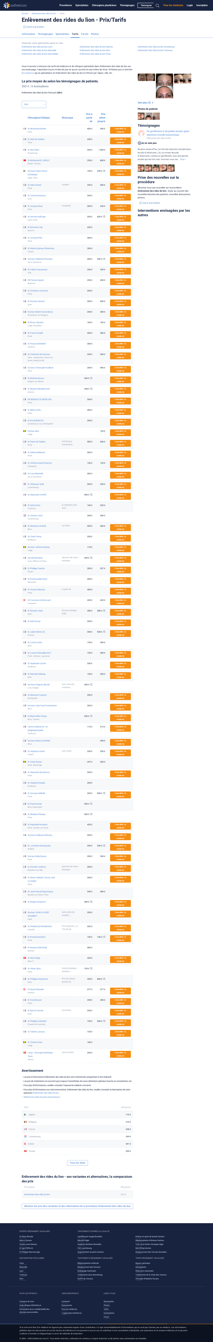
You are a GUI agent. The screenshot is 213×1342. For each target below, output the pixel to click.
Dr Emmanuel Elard (36, 937)
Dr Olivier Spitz (34, 968)
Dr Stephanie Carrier (37, 663)
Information (28, 34)
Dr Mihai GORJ (34, 410)
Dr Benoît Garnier (35, 1010)
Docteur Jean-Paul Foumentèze (42, 705)
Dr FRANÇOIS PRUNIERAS (40, 926)
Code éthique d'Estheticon (30, 1305)
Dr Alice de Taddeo (36, 139)
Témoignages (127, 5)
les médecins (28, 73)
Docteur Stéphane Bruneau (40, 259)
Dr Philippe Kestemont (38, 979)
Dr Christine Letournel (38, 290)
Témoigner (146, 5)
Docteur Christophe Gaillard (40, 367)
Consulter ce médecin (120, 130)
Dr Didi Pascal (34, 621)
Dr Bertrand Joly (35, 227)
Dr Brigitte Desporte (37, 902)
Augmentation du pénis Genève (90, 1252)
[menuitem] (66, 5)
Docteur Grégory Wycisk (39, 684)
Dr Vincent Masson (36, 589)
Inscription (202, 5)
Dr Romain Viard (35, 610)
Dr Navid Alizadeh (36, 989)
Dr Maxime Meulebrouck (39, 389)
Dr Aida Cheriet (34, 185)
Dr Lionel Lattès (35, 642)
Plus (183, 159)
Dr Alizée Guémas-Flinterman (41, 248)
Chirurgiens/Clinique (39, 117)
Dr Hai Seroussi (35, 1000)
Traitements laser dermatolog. (90, 1275)
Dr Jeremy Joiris (35, 515)
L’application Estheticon (72, 1313)
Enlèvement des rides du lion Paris (95, 54)
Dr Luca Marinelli (35, 473)
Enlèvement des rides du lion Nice (95, 50)
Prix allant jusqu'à (101, 118)
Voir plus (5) (145, 102)
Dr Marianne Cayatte (37, 695)
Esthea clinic (33, 431)
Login (190, 5)
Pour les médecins (173, 5)
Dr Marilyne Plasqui (36, 814)
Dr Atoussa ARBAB (36, 793)
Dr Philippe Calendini (37, 1021)
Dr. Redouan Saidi (36, 484)
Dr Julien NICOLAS (36, 632)
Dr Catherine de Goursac (39, 354)
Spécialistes (81, 5)
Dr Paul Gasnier (35, 804)
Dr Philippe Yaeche (36, 568)
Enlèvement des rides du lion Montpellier (40, 54)
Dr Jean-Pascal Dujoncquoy (40, 891)
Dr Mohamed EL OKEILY (39, 160)
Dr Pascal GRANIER (37, 343)
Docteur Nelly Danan (37, 856)
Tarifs (75, 34)
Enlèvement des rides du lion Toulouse (155, 50)
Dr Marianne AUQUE (37, 526)
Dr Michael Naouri (36, 378)
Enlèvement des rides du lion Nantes (96, 47)
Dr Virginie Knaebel (36, 783)
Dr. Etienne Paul (35, 1042)
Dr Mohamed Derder (37, 128)
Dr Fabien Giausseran (37, 269)
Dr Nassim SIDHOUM (37, 947)
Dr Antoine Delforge (37, 216)
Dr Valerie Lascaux (36, 1031)
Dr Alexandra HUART (37, 494)
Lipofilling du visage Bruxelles (89, 1236)
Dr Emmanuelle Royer (37, 579)
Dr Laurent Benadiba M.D (39, 653)
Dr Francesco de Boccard (39, 600)
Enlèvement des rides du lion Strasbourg (156, 47)
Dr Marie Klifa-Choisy (37, 716)
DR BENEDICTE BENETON (39, 399)
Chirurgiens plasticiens (104, 5)
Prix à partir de (89, 118)
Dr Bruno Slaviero (36, 322)
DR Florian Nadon (36, 280)
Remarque (67, 117)
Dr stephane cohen (36, 751)
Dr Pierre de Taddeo (37, 441)
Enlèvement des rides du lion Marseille (39, 50)
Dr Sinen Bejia (34, 958)
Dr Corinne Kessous (37, 195)
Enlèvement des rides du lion (44, 13)
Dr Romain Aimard (36, 301)
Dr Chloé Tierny (34, 536)
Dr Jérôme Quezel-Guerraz (40, 463)
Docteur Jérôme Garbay (39, 547)
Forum (84, 34)
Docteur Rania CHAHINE (39, 740)
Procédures (65, 5)
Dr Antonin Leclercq (37, 867)
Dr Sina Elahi (33, 150)
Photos (95, 34)
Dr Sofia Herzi (34, 505)
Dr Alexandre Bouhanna (39, 772)
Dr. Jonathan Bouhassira (39, 845)
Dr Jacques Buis (35, 206)
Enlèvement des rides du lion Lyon (37, 47)
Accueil (25, 13)
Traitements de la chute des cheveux (151, 1275)
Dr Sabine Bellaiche (36, 452)
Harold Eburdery (35, 558)
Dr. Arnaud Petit (35, 238)
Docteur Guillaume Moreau (40, 835)
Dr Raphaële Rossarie (37, 824)
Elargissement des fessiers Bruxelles (151, 1252)
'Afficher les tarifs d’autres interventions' (42, 1097)
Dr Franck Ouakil (35, 333)
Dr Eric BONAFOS (36, 420)
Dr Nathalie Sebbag (36, 674)
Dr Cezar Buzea (35, 762)
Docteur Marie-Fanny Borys (40, 312)
